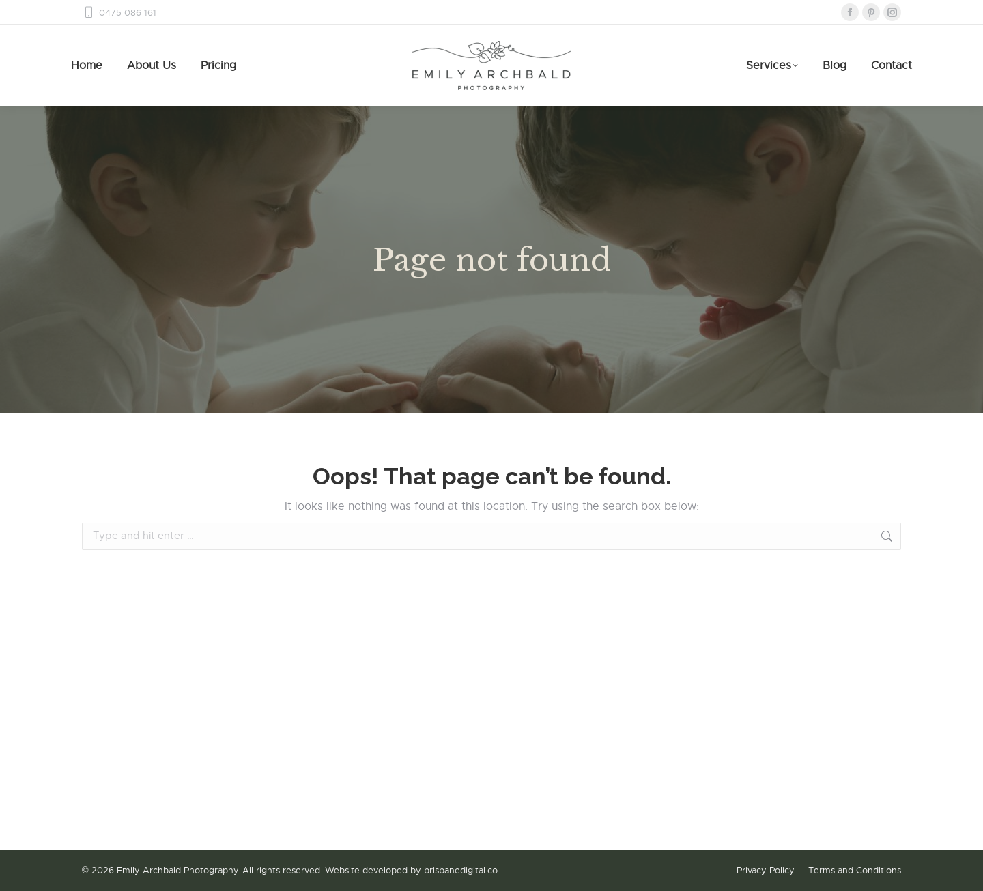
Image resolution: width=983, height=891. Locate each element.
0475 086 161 (119, 12)
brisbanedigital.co (461, 870)
